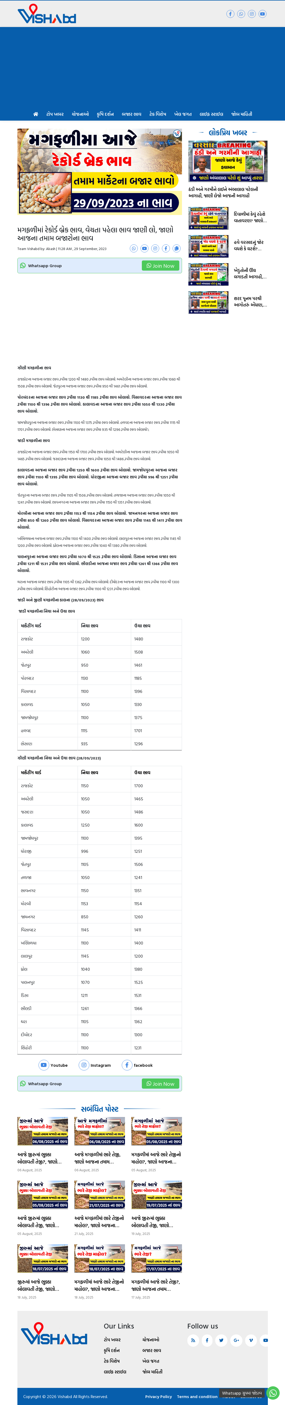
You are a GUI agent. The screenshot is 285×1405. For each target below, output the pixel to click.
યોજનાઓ (80, 114)
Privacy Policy (158, 1396)
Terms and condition (197, 1396)
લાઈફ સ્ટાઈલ (211, 114)
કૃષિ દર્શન (105, 114)
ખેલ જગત (183, 114)
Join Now (160, 266)
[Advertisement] (142, 67)
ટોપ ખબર (55, 114)
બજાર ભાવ (131, 114)
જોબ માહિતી (241, 114)
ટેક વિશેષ (157, 114)
